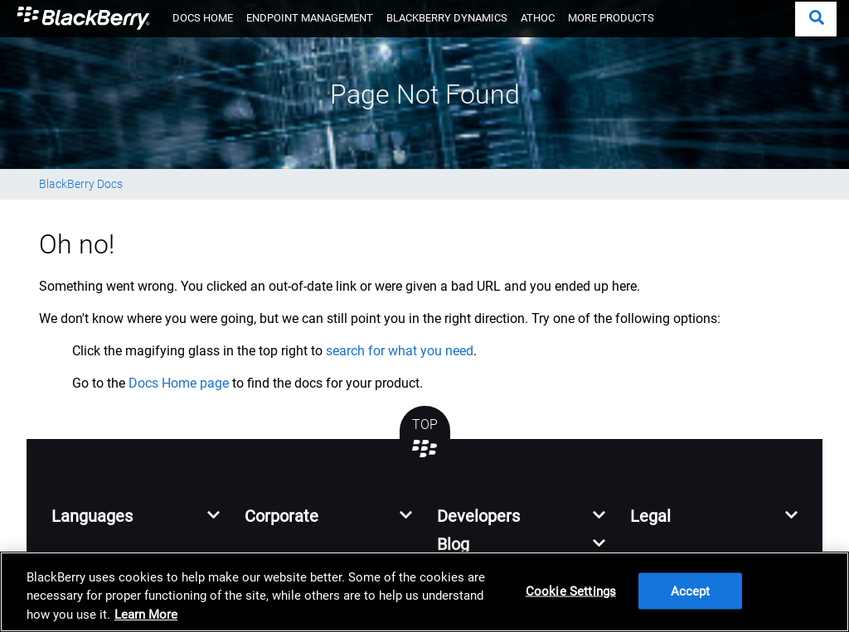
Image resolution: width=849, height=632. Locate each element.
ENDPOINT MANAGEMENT (309, 18)
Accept (691, 591)
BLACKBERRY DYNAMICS (446, 18)
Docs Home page (179, 383)
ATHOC (538, 18)
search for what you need (399, 351)
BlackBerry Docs (81, 184)
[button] (816, 19)
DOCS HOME (202, 18)
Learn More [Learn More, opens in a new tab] (145, 614)
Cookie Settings (571, 591)
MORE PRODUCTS (611, 18)
